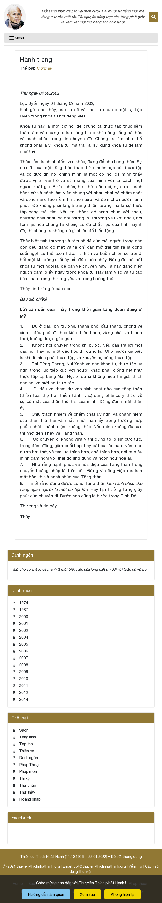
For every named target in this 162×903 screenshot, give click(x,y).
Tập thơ (26, 744)
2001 (23, 623)
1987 (23, 609)
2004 (23, 637)
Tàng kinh (27, 737)
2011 (23, 685)
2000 (23, 616)
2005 (23, 644)
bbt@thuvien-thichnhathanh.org (100, 866)
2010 (23, 678)
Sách (23, 730)
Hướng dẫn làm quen (46, 894)
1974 (23, 603)
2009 (23, 671)
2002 (23, 630)
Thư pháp (27, 785)
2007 (23, 658)
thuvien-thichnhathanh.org (38, 866)
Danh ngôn (28, 757)
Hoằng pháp (30, 799)
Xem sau (87, 894)
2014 (23, 699)
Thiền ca (26, 751)
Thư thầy (44, 68)
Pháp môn (28, 771)
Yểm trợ (135, 866)
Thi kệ (24, 778)
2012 (23, 692)
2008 (23, 665)
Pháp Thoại (29, 764)
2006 (23, 651)
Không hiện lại (122, 894)
